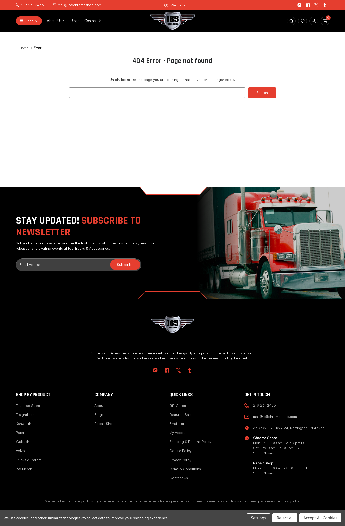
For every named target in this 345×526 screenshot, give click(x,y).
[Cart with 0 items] (325, 21)
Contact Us (93, 20)
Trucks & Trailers (29, 460)
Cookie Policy (180, 450)
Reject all (285, 518)
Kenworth (23, 423)
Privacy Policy (180, 460)
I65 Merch (24, 469)
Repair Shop (104, 423)
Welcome (175, 5)
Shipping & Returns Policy (190, 441)
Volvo (20, 450)
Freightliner (25, 414)
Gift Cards (177, 405)
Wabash (22, 441)
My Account (179, 432)
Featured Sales (28, 405)
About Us (101, 405)
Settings (258, 518)
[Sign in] (302, 21)
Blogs (75, 20)
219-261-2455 (30, 5)
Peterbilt (22, 432)
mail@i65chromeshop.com (77, 5)
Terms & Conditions (185, 469)
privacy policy (291, 501)
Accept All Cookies (320, 518)
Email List (176, 423)
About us (56, 20)
